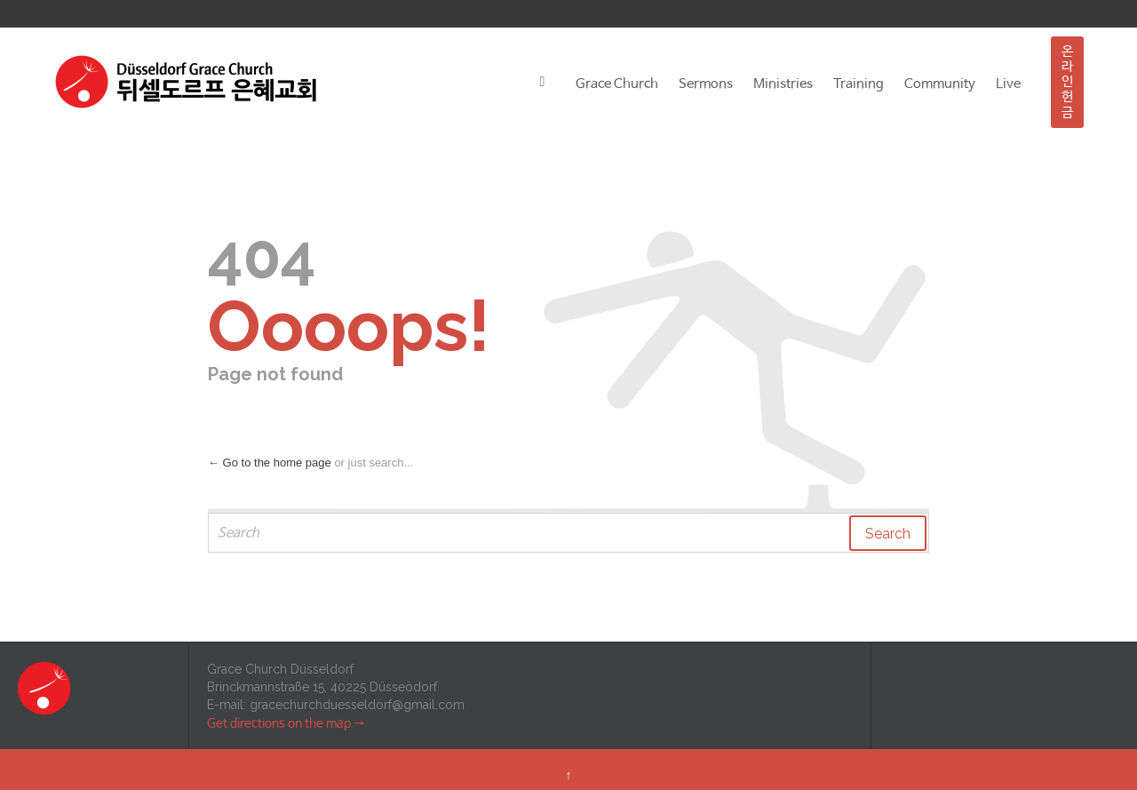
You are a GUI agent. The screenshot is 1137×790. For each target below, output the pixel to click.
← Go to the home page (269, 462)
